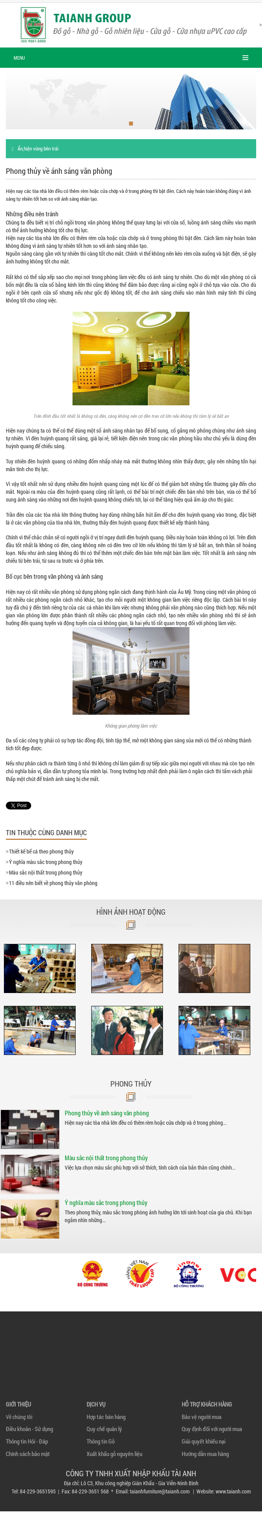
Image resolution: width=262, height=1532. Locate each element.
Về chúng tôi (19, 1417)
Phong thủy (131, 1083)
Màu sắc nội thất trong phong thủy (45, 872)
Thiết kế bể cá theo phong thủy (41, 851)
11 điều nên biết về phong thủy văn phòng (53, 883)
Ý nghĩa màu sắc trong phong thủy (45, 862)
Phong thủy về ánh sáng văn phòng (107, 1113)
